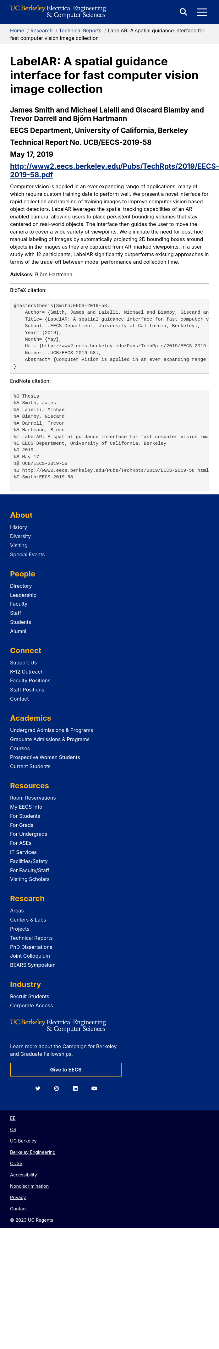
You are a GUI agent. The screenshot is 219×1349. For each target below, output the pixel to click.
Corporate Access (31, 1005)
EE (12, 1118)
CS (13, 1129)
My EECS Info (26, 807)
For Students (25, 816)
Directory (21, 586)
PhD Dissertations (31, 947)
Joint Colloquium (30, 956)
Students (20, 622)
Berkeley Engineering (32, 1152)
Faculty (18, 604)
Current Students (30, 766)
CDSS (16, 1163)
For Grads (21, 825)
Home (17, 30)
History (18, 527)
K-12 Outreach (27, 672)
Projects (19, 929)
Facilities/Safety (29, 861)
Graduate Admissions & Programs (50, 739)
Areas (17, 910)
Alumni (18, 631)
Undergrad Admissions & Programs (51, 730)
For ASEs (20, 843)
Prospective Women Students (45, 757)
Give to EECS (65, 1069)
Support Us (23, 662)
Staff (15, 613)
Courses (20, 748)
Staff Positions (27, 689)
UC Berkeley (23, 1140)
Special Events (27, 554)
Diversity (20, 536)
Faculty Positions (30, 680)
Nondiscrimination (29, 1186)
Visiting (19, 545)
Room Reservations (33, 798)
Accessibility (23, 1174)
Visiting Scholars (30, 879)
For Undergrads (28, 834)
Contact (19, 699)
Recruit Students (29, 996)
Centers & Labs (28, 920)
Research (41, 30)
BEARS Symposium (33, 965)
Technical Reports (80, 30)
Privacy (18, 1197)
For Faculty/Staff (29, 870)
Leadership (23, 595)
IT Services (23, 852)
